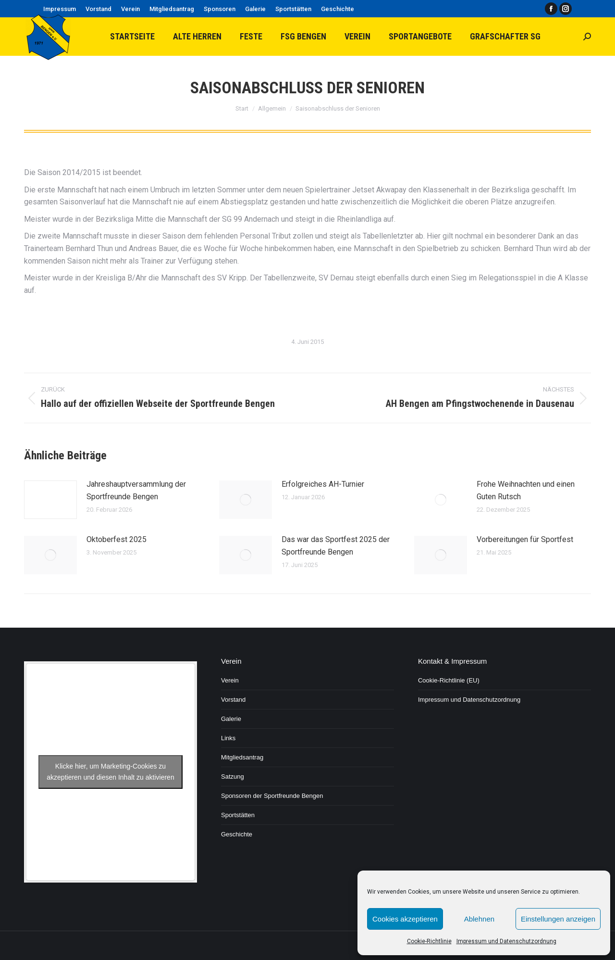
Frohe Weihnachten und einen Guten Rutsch (526, 490)
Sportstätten (238, 815)
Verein (230, 680)
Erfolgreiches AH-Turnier (323, 484)
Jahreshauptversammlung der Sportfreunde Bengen (136, 490)
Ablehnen (479, 919)
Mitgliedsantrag (242, 757)
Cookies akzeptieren (405, 919)
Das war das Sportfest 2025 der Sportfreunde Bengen (336, 545)
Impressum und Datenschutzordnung (506, 941)
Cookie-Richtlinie (429, 941)
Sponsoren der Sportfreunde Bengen (272, 795)
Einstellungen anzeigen (558, 919)
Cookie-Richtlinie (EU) (449, 680)
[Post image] (50, 499)
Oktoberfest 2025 (116, 539)
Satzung (232, 776)
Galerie (231, 718)
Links (228, 738)
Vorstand (233, 699)
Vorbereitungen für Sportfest (525, 539)
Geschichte (236, 834)
